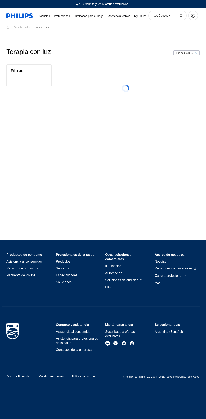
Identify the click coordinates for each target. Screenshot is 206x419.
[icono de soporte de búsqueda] (181, 15)
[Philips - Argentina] (10, 27)
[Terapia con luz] (24, 27)
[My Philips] (193, 15)
